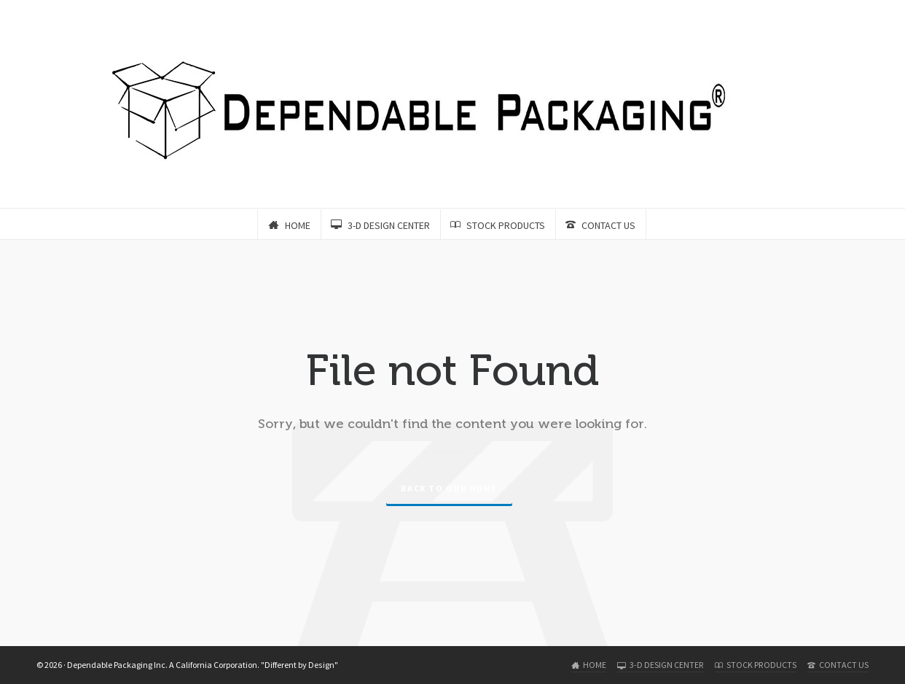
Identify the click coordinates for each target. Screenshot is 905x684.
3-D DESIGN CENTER (660, 665)
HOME (588, 665)
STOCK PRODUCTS (755, 665)
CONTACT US (838, 665)
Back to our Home (449, 488)
